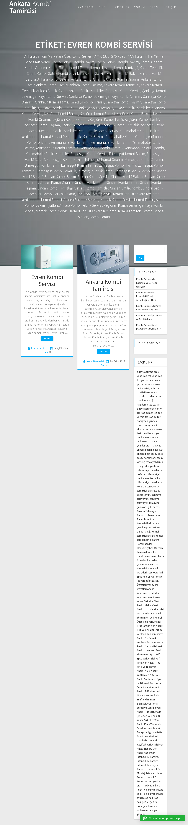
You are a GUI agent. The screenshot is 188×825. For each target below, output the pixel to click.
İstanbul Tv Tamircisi (148, 750)
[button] (162, 818)
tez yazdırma (144, 373)
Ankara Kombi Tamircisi (103, 285)
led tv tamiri (154, 517)
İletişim (170, 7)
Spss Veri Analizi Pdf (148, 652)
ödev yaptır (143, 402)
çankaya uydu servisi (148, 500)
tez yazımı (150, 410)
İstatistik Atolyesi (147, 734)
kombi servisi (144, 537)
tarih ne (141, 427)
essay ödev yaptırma (148, 459)
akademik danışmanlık (149, 422)
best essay (151, 447)
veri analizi (154, 377)
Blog (154, 7)
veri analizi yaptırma (148, 382)
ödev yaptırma (145, 365)
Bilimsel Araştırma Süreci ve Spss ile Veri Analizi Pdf (149, 701)
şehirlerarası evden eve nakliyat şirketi (147, 804)
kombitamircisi (39, 348)
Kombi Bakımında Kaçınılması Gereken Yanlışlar (146, 276)
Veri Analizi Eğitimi (152, 623)
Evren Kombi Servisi (47, 280)
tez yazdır (154, 398)
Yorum (139, 7)
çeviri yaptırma (145, 521)
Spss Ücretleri (155, 566)
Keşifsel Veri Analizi (148, 738)
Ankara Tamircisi (30, 7)
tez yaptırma (155, 369)
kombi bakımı (152, 533)
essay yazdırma (154, 455)
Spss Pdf (155, 648)
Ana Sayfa (85, 7)
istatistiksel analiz (147, 386)
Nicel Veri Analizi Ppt (148, 656)
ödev (153, 402)
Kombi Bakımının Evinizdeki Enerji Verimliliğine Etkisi (146, 290)
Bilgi (102, 7)
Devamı (47, 338)
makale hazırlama (147, 390)
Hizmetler (121, 7)
